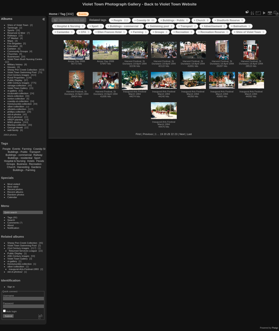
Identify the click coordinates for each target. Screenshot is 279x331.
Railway (37, 154)
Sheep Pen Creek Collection (22, 69)
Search (11, 220)
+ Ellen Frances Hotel (110, 32)
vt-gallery (12, 90)
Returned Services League (23, 250)
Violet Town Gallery (17, 88)
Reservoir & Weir (16, 33)
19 (161, 134)
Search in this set (71, 20)
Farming (27, 148)
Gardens (36, 167)
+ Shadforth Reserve (228, 20)
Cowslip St (39, 148)
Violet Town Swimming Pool (22, 72)
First (138, 134)
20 (165, 134)
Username (8, 295)
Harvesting (23, 167)
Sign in (11, 286)
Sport (37, 157)
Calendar (12, 197)
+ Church (201, 20)
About (10, 225)
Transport (34, 151)
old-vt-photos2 (15, 117)
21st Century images (18, 75)
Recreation (35, 164)
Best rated (12, 186)
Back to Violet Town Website (170, 4)
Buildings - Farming (24, 170)
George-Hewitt (15, 127)
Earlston (11, 48)
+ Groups (160, 32)
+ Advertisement (213, 26)
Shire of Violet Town (17, 25)
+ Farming (139, 32)
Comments (13, 222)
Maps (10, 40)
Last (189, 134)
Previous (148, 134)
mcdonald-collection (17, 93)
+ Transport (187, 26)
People (7, 148)
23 (176, 134)
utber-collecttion (15, 106)
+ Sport (95, 26)
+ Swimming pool (160, 26)
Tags (10, 217)
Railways (12, 35)
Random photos (15, 194)
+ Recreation (182, 32)
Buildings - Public (18, 151)
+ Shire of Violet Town (249, 32)
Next (182, 134)
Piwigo (275, 328)
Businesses (13, 56)
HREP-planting (15, 119)
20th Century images (18, 82)
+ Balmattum (240, 26)
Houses (11, 67)
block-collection (15, 96)
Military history (15, 64)
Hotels (31, 160)
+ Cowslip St (144, 20)
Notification (13, 228)
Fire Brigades (14, 43)
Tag (62, 14)
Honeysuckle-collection (19, 103)
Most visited (13, 184)
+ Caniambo (64, 32)
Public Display (14, 80)
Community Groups (17, 51)
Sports (10, 30)
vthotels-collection (16, 109)
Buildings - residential (20, 157)
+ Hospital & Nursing (69, 26)
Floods (40, 160)
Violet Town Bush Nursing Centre (24, 59)
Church (11, 167)
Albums (6, 18)
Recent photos (15, 189)
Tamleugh (12, 27)
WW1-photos (14, 122)
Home (53, 14)
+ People (119, 20)
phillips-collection (16, 111)
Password (8, 303)
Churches (12, 54)
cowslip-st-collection (18, 101)
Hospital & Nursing (14, 160)
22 (172, 134)
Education (12, 46)
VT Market (12, 38)
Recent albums (15, 192)
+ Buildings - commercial (125, 26)
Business (22, 164)
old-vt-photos (14, 114)
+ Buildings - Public (174, 20)
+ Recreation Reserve (213, 32)
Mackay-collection (16, 124)
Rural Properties (16, 77)
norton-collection (16, 98)
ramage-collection (16, 85)
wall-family (13, 130)
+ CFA (84, 32)
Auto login (10, 311)
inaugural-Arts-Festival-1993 (24, 269)
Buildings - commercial (19, 154)
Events (16, 148)
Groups (10, 164)
